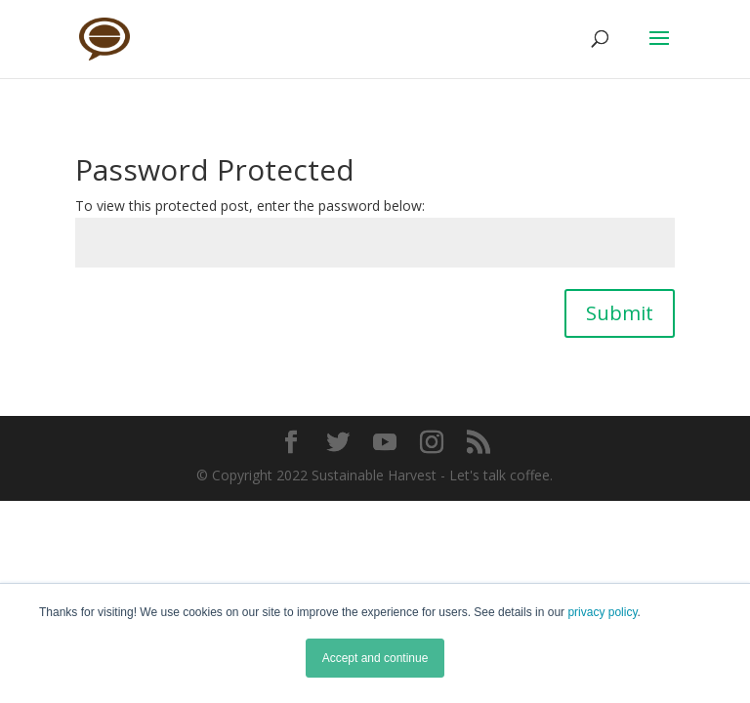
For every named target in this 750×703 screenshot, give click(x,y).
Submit (619, 313)
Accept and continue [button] (375, 658)
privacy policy (602, 612)
